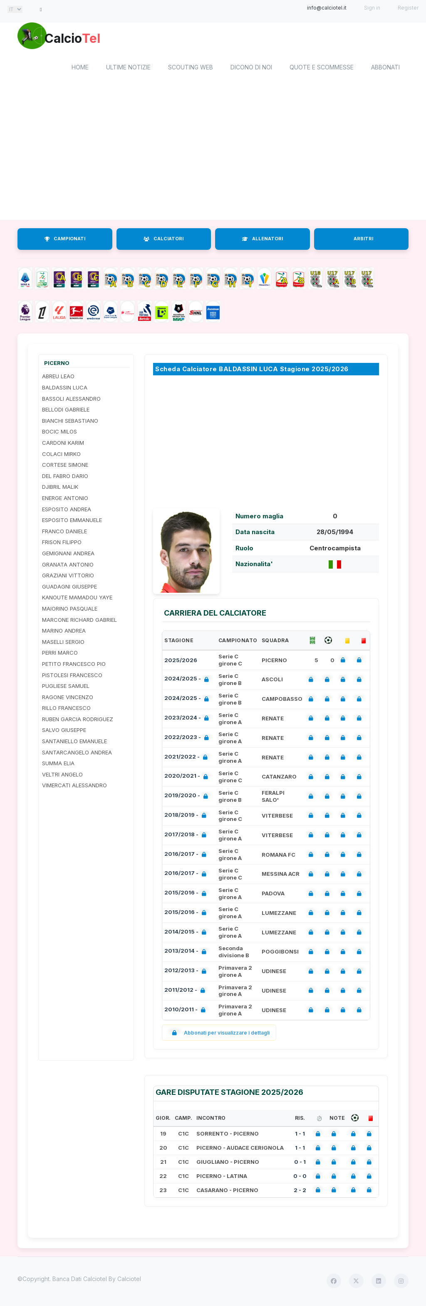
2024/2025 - (188, 681)
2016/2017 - (187, 856)
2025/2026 (180, 661)
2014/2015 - (187, 933)
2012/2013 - (187, 972)
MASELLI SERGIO (63, 643)
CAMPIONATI (65, 240)
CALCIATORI (163, 240)
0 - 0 (300, 1177)
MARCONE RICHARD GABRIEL (79, 621)
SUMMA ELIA (58, 764)
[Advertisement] (213, 155)
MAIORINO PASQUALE (69, 609)
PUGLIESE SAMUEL (65, 687)
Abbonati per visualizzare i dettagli (219, 1034)
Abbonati (385, 68)
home (80, 68)
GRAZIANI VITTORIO (68, 577)
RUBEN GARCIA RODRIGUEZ (77, 720)
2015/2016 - (187, 894)
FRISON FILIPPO (62, 543)
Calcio (87, 39)
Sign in (372, 8)
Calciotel (129, 1280)
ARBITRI (363, 240)
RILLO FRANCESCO (66, 709)
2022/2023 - (188, 739)
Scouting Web (190, 68)
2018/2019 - (187, 817)
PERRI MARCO (60, 654)
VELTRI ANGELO (62, 775)
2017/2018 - (187, 836)
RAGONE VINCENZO (67, 698)
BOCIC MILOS (59, 433)
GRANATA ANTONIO (68, 565)
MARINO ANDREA (64, 632)
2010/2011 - (186, 1011)
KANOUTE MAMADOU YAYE (77, 599)
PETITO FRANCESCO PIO (74, 665)
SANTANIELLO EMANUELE (74, 742)
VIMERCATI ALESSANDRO (74, 787)
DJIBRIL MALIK (60, 488)
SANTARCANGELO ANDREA (77, 753)
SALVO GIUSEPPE (64, 731)
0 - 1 (300, 1163)
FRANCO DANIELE (64, 532)
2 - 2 (300, 1191)
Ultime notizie (128, 68)
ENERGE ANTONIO (65, 499)
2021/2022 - (187, 758)
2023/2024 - (188, 719)
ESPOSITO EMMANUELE (72, 521)
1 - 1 (300, 1135)
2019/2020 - (187, 797)
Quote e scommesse (322, 68)
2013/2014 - (187, 953)
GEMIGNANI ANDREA (68, 554)
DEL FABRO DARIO (65, 477)
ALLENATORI (262, 240)
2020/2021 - (187, 778)
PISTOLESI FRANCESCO (72, 676)
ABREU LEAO (58, 378)
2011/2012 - (186, 992)
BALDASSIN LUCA (64, 388)
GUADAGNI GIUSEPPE (69, 587)
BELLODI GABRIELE (65, 411)
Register (408, 8)
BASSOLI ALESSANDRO (71, 400)
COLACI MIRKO (61, 455)
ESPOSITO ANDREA (66, 510)
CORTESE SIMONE (65, 466)
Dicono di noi (251, 68)
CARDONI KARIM (63, 444)
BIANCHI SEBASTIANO (70, 422)
